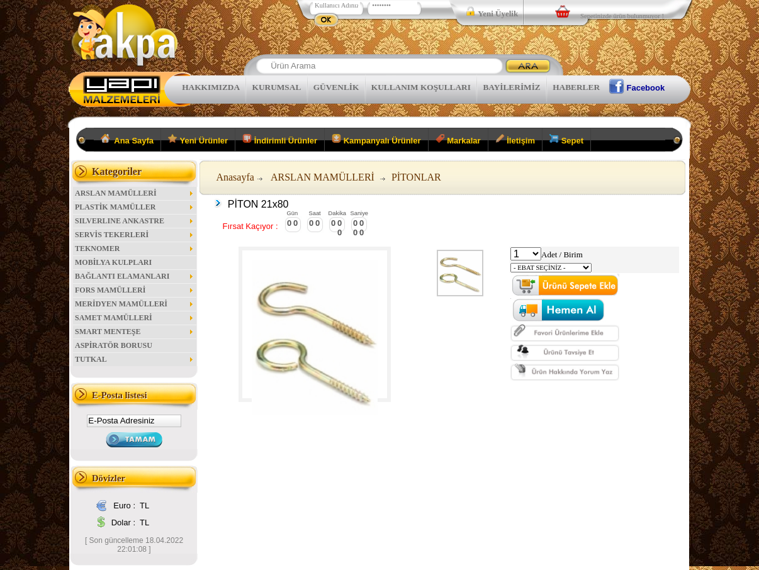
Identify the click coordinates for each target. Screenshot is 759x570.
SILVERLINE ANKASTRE (134, 220)
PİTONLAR (416, 177)
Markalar (458, 139)
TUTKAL (134, 359)
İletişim (515, 139)
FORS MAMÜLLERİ (134, 290)
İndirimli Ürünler (279, 139)
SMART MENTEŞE (134, 331)
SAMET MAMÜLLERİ (134, 317)
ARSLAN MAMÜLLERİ (134, 193)
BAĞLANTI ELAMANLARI (134, 276)
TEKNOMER (134, 248)
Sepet (566, 139)
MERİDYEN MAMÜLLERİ (134, 303)
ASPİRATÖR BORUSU (113, 345)
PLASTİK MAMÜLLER (134, 207)
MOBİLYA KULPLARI (113, 262)
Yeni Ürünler (198, 139)
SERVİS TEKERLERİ (134, 234)
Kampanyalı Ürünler (376, 139)
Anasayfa (235, 177)
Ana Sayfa (127, 139)
